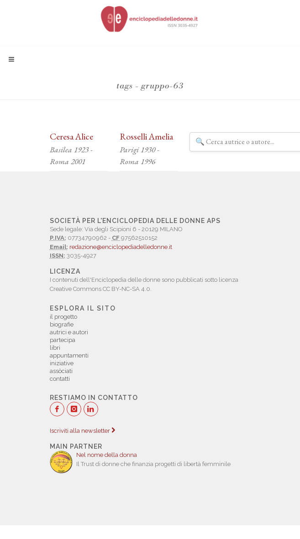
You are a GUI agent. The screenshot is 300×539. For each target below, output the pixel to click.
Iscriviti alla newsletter (82, 430)
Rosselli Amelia (146, 136)
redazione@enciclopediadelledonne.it (120, 247)
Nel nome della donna (106, 454)
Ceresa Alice (71, 136)
